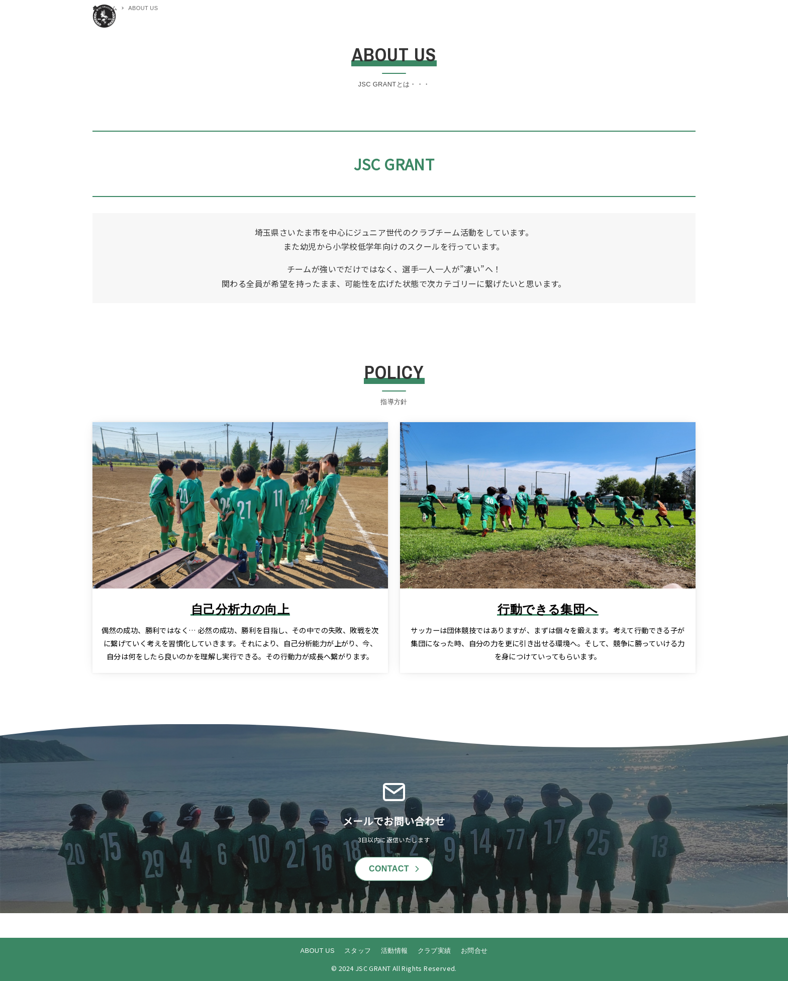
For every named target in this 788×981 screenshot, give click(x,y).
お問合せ (474, 950)
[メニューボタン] (665, 16)
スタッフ (357, 950)
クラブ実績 (434, 950)
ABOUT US (318, 950)
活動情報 (394, 950)
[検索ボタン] (685, 16)
